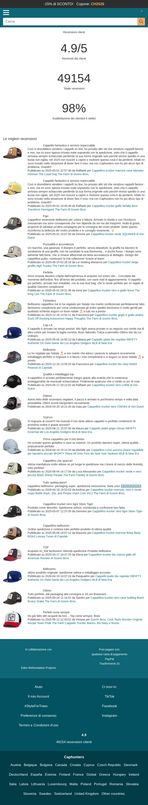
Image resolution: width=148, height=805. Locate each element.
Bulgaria (46, 765)
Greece (104, 774)
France (78, 774)
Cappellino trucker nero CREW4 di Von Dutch (115, 406)
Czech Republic (109, 765)
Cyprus (89, 765)
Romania (116, 784)
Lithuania (38, 784)
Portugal (100, 784)
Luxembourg (57, 784)
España (36, 774)
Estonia (50, 774)
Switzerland (63, 794)
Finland (64, 774)
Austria (15, 765)
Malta (73, 784)
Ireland (134, 774)
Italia (13, 784)
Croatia (75, 765)
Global (91, 774)
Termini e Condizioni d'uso (38, 725)
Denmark (131, 765)
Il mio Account (38, 696)
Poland (86, 784)
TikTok (109, 696)
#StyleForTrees (38, 706)
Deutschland (18, 774)
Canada (61, 765)
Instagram (109, 716)
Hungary (119, 774)
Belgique (30, 765)
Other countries (113, 794)
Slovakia (132, 784)
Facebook (109, 706)
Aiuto (38, 687)
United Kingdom (87, 794)
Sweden (45, 794)
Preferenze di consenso (38, 716)
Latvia (23, 784)
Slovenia (29, 794)
